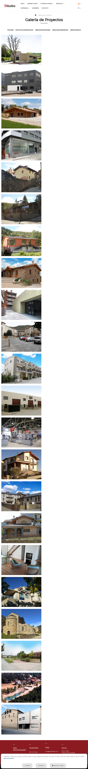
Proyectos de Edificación (24, 30)
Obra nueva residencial (60, 30)
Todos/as (10, 30)
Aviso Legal (65, 751)
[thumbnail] (21, 50)
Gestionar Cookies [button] (58, 765)
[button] (9, 6)
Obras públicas (75, 30)
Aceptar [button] (27, 765)
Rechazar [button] (41, 765)
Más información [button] (9, 758)
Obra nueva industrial (42, 30)
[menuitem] (22, 3)
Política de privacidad (68, 753)
